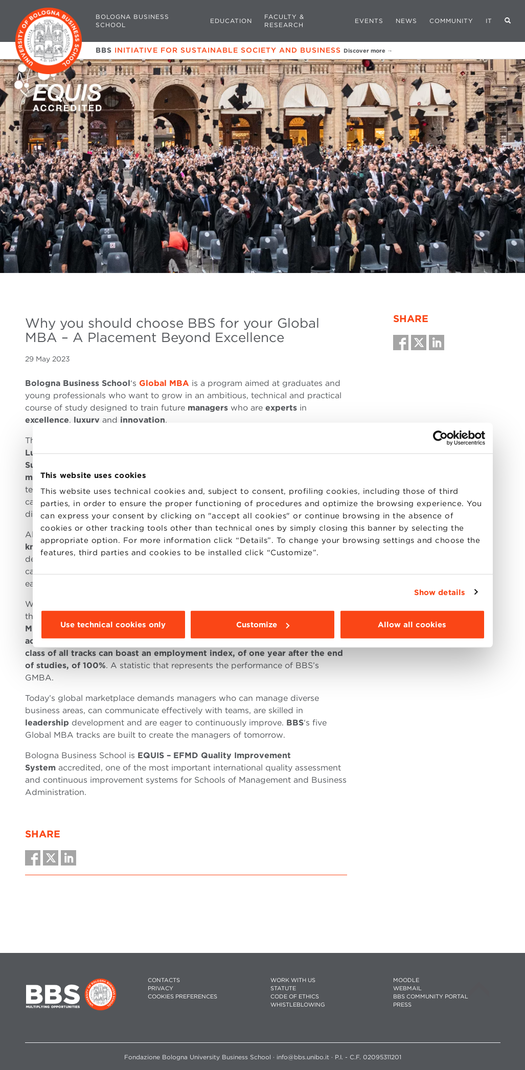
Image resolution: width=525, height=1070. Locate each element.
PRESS (402, 1005)
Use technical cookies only (113, 624)
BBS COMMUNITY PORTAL (430, 996)
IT (489, 21)
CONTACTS (164, 980)
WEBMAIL (407, 988)
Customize (262, 624)
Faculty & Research (284, 21)
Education (231, 21)
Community (451, 21)
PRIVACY (160, 988)
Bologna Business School (132, 21)
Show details (439, 592)
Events (369, 21)
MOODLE (406, 980)
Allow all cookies (412, 624)
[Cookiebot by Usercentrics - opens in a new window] (440, 437)
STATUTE (283, 988)
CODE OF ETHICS (294, 996)
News (406, 21)
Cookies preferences (182, 996)
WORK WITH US (292, 980)
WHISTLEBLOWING (297, 1005)
